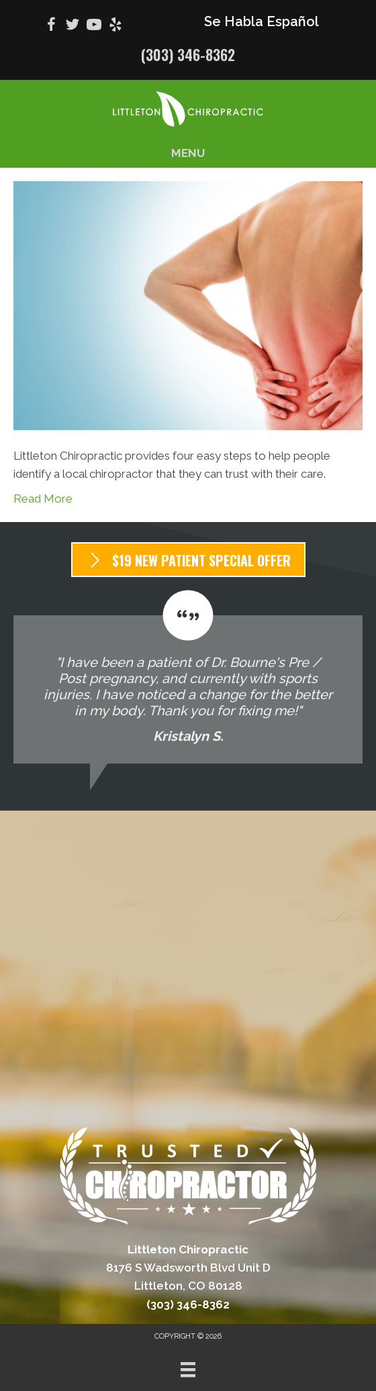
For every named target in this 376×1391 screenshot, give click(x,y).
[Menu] (188, 1369)
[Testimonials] (188, 677)
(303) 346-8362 (188, 54)
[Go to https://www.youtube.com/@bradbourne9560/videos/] (94, 26)
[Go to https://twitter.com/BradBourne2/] (72, 26)
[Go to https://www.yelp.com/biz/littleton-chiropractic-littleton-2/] (115, 26)
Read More (43, 498)
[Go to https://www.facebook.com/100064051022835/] (51, 26)
